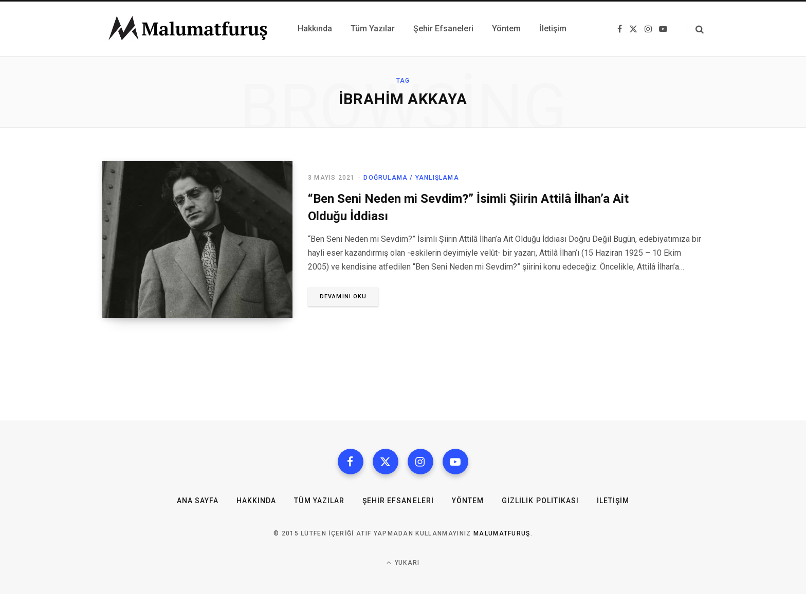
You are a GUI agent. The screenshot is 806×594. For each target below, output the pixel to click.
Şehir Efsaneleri (398, 500)
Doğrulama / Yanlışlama (411, 177)
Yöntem (468, 500)
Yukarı (403, 562)
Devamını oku (343, 296)
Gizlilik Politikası (540, 500)
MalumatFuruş (501, 533)
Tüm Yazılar (319, 500)
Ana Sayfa (197, 500)
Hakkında (256, 500)
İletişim (613, 500)
